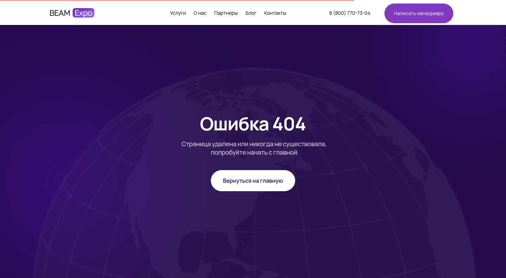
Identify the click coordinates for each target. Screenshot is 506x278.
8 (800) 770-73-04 (349, 12)
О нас (200, 12)
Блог (251, 12)
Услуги (178, 12)
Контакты (275, 12)
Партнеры (226, 12)
